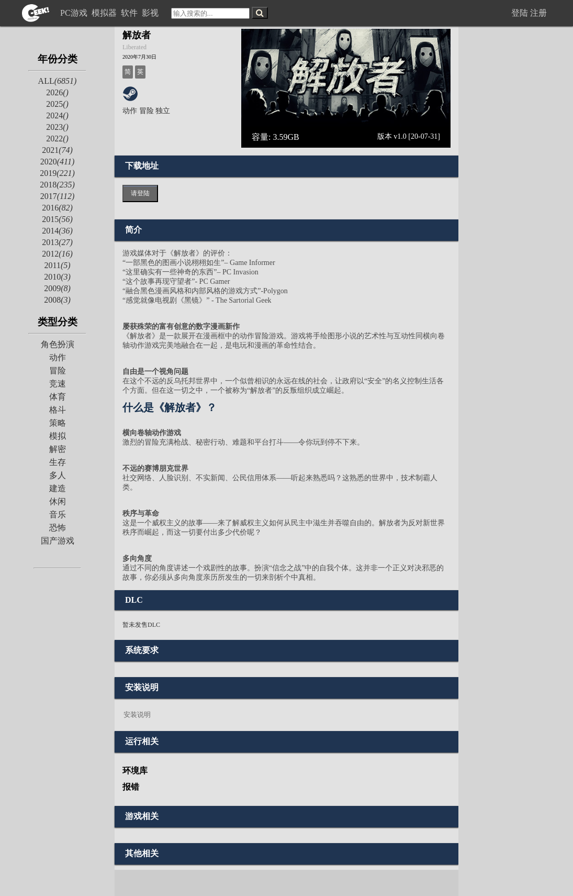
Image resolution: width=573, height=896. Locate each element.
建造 (57, 488)
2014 (57, 230)
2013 (57, 242)
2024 (57, 115)
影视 (151, 12)
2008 (57, 299)
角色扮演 (57, 344)
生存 (57, 462)
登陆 (519, 12)
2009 (57, 288)
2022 (57, 138)
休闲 (57, 501)
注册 (538, 12)
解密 (57, 449)
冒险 (57, 370)
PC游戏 (74, 12)
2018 (57, 184)
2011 (57, 265)
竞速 (57, 383)
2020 (57, 161)
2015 (57, 219)
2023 (57, 127)
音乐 (57, 514)
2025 (57, 103)
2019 (57, 173)
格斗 (57, 409)
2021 (57, 150)
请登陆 (140, 193)
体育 (57, 396)
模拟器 (105, 12)
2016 (57, 207)
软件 (130, 12)
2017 (57, 196)
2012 (57, 253)
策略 (57, 422)
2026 (57, 92)
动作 (57, 357)
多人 (57, 475)
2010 (57, 276)
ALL (57, 80)
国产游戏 (57, 540)
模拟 (57, 436)
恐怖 (57, 527)
